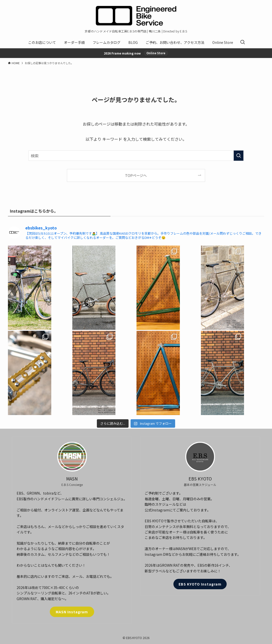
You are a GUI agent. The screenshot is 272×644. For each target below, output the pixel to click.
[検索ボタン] (242, 42)
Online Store (155, 53)
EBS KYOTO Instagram (200, 584)
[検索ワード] (136, 155)
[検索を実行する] (239, 155)
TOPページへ (136, 175)
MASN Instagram (72, 611)
